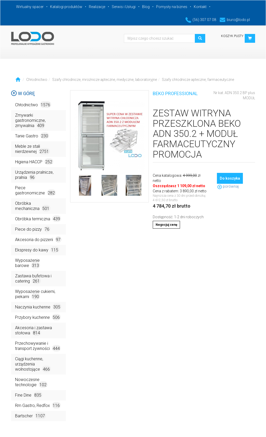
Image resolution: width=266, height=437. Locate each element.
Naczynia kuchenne (38, 307)
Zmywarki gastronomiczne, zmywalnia (30, 121)
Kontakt (200, 7)
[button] (250, 38)
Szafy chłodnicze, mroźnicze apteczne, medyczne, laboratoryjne (104, 79)
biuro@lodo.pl (235, 20)
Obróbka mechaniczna (32, 206)
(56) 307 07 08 (200, 20)
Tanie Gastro (32, 135)
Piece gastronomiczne (35, 190)
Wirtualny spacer (30, 7)
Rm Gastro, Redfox (38, 405)
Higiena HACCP (34, 161)
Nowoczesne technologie (31, 382)
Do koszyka (230, 178)
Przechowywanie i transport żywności (38, 346)
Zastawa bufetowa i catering (33, 278)
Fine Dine (28, 395)
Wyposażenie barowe (27, 263)
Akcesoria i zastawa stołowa (33, 330)
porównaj (228, 186)
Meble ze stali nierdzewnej (32, 149)
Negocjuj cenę (166, 225)
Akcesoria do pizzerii (38, 239)
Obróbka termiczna (38, 218)
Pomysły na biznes (171, 7)
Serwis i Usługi (124, 7)
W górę (23, 93)
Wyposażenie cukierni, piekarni (35, 294)
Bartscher (30, 415)
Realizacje (97, 7)
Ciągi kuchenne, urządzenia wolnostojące (33, 364)
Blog (146, 7)
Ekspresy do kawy (37, 249)
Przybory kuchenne (38, 317)
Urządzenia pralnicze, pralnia (34, 175)
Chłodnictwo (36, 79)
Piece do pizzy (32, 229)
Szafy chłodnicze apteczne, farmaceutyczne (198, 79)
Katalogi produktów (66, 7)
